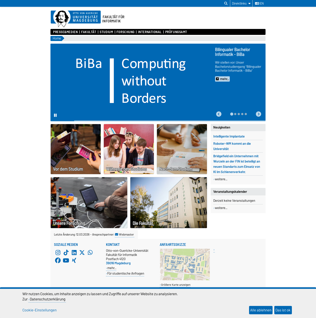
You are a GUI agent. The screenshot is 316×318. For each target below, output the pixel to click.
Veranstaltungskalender (230, 191)
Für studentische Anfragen (125, 273)
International (150, 32)
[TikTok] (66, 252)
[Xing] (74, 260)
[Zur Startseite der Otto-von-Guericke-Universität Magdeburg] (75, 19)
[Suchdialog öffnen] (226, 3)
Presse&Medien (65, 32)
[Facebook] (58, 260)
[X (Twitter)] (82, 252)
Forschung (126, 32)
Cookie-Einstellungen (39, 310)
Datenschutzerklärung (47, 299)
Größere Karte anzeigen (175, 284)
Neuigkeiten (221, 127)
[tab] (231, 114)
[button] (218, 114)
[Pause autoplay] (55, 115)
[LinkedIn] (74, 252)
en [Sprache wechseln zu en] (259, 3)
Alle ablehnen (260, 310)
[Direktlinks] (241, 3)
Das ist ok (283, 310)
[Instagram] (58, 252)
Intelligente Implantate (229, 136)
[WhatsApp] (90, 252)
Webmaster (124, 234)
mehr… (111, 268)
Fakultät (88, 32)
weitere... (221, 179)
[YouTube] (66, 260)
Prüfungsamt (176, 32)
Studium (106, 32)
